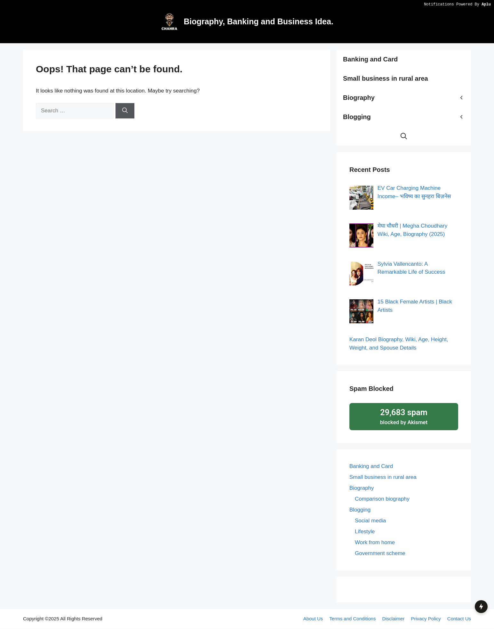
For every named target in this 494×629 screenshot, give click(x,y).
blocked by (403, 416)
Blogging (407, 116)
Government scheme (380, 554)
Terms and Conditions (352, 618)
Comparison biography (382, 499)
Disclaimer (393, 618)
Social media (370, 521)
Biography (407, 97)
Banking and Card (370, 59)
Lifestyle (365, 532)
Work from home (375, 543)
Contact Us (459, 618)
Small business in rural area (385, 78)
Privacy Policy (426, 618)
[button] (403, 136)
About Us (313, 618)
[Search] (125, 110)
